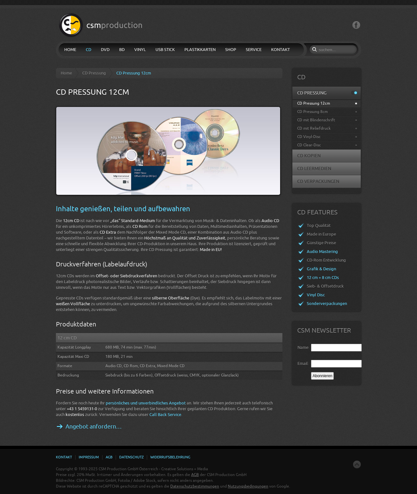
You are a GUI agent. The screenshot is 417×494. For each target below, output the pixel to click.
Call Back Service (165, 414)
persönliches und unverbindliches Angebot (146, 403)
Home (66, 73)
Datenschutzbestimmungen (194, 486)
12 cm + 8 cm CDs (323, 277)
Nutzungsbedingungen (248, 486)
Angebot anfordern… (94, 426)
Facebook (356, 25)
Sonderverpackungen (327, 303)
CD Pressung (94, 73)
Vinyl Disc (316, 295)
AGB (195, 475)
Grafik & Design (321, 269)
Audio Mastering (322, 251)
